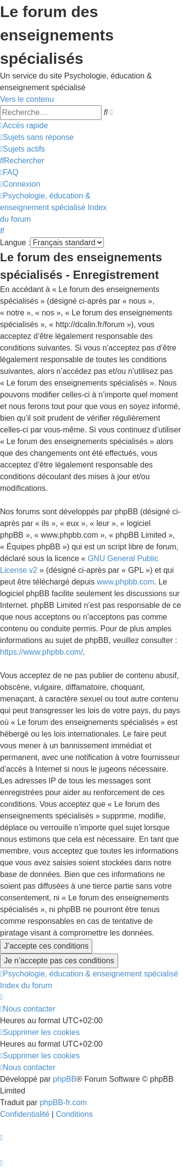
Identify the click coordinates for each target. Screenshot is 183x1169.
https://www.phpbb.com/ (41, 652)
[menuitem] (37, 137)
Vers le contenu (27, 99)
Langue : (15, 242)
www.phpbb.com (125, 582)
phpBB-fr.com (63, 1102)
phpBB (65, 1079)
